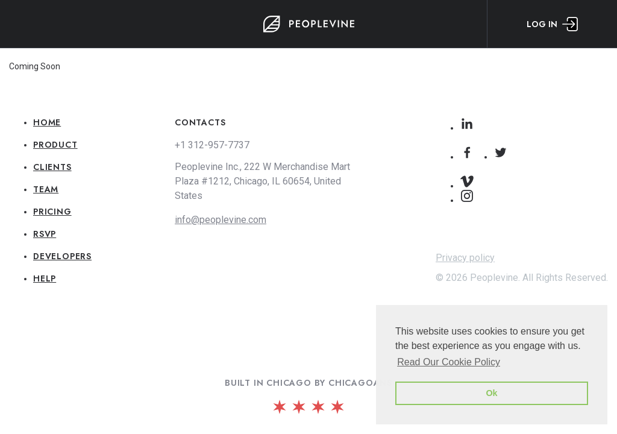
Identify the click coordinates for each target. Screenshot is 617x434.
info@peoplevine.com (220, 219)
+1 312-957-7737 (212, 145)
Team (45, 189)
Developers (62, 256)
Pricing (52, 212)
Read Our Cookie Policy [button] (448, 362)
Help (44, 278)
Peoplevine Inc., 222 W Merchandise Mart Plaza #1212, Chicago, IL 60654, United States (262, 181)
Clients (52, 167)
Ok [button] (491, 393)
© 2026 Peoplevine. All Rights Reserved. (522, 277)
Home (47, 122)
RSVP (44, 234)
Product (55, 145)
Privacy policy (465, 257)
